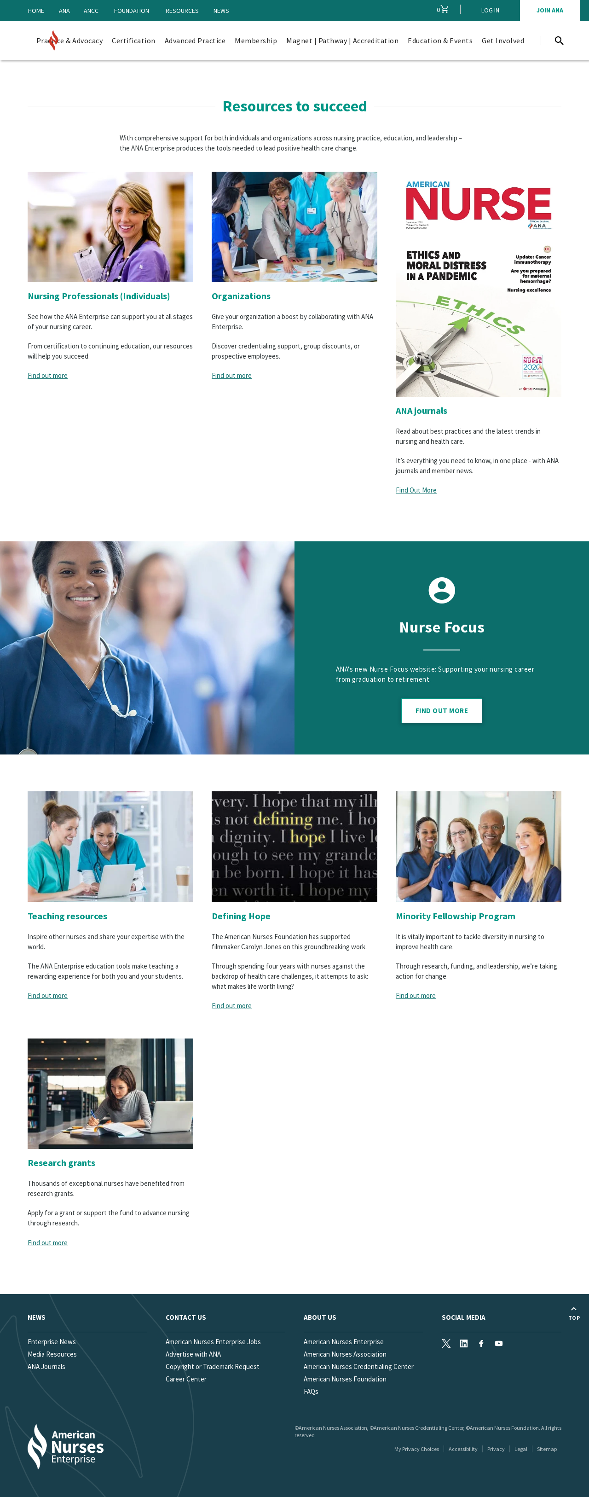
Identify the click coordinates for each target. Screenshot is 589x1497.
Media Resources (52, 1354)
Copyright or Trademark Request (213, 1366)
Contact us (186, 1317)
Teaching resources (67, 916)
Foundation (131, 10)
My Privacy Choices (416, 1448)
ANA (64, 10)
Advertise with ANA (193, 1354)
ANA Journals (46, 1366)
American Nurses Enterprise (344, 1341)
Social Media (463, 1317)
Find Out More (416, 490)
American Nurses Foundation (345, 1379)
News (221, 10)
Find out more (48, 375)
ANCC (91, 10)
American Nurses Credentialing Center (359, 1366)
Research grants (61, 1162)
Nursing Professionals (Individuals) (99, 296)
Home (36, 10)
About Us (320, 1317)
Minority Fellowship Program (455, 916)
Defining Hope (241, 916)
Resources (182, 10)
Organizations (241, 296)
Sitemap (547, 1448)
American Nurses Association (345, 1354)
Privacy (496, 1448)
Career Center (186, 1379)
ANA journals (421, 410)
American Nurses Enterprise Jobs (213, 1341)
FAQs (311, 1391)
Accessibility (463, 1448)
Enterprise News (52, 1341)
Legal (520, 1448)
